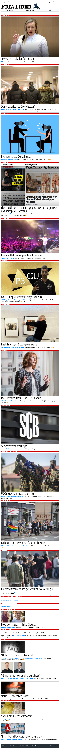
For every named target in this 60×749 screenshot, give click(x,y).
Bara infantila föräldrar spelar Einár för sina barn (22, 255)
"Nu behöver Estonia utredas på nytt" (17, 655)
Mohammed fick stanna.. (9, 627)
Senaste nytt (30, 11)
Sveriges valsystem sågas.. (9, 719)
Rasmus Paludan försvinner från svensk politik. (15, 546)
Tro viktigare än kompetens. (10, 401)
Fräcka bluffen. (6, 449)
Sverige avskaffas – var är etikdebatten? (18, 106)
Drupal (56, 746)
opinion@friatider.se (19, 635)
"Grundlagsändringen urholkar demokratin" (20, 675)
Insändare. (5, 61)
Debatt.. (4, 699)
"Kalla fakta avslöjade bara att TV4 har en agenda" (22, 736)
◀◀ (50, 595)
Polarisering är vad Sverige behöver (16, 156)
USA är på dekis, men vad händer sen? (17, 493)
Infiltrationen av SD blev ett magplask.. (13, 739)
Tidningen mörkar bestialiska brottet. (12, 214)
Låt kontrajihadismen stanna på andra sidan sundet (23, 543)
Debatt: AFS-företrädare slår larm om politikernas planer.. (18, 678)
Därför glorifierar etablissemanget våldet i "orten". (16, 300)
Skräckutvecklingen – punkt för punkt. (13, 592)
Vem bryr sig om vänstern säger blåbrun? (13, 109)
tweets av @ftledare (6, 606)
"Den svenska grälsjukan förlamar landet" (19, 59)
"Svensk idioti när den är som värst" (16, 716)
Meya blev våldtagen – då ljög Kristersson (19, 624)
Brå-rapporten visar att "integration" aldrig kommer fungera (27, 589)
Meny (49, 11)
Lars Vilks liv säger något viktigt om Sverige (19, 344)
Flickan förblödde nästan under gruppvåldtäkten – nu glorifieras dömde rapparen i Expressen (29, 209)
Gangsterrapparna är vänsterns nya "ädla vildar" (22, 297)
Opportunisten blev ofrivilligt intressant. (13, 347)
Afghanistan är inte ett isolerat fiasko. (12, 496)
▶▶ (58, 595)
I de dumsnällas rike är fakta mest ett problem (21, 398)
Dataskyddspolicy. (32, 746)
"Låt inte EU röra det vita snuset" (15, 696)
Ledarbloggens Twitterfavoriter (9, 600)
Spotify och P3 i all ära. (8, 258)
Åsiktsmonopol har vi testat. (10, 159)
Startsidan (10, 11)
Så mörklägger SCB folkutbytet (14, 446)
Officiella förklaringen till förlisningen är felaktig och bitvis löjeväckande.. (22, 658)
